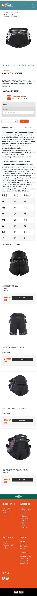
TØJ (23, 524)
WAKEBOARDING (26, 510)
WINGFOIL (24, 520)
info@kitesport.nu (6, 515)
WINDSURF (25, 527)
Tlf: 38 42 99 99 (24, 552)
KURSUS (24, 525)
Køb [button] (24, 121)
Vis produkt (22, 298)
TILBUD (24, 511)
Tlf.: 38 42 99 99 (6, 508)
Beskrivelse (7, 127)
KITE (23, 508)
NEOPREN (24, 517)
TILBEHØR (24, 513)
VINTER (24, 522)
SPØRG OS (17, 127)
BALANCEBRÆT (26, 518)
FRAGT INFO (27, 127)
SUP (23, 515)
